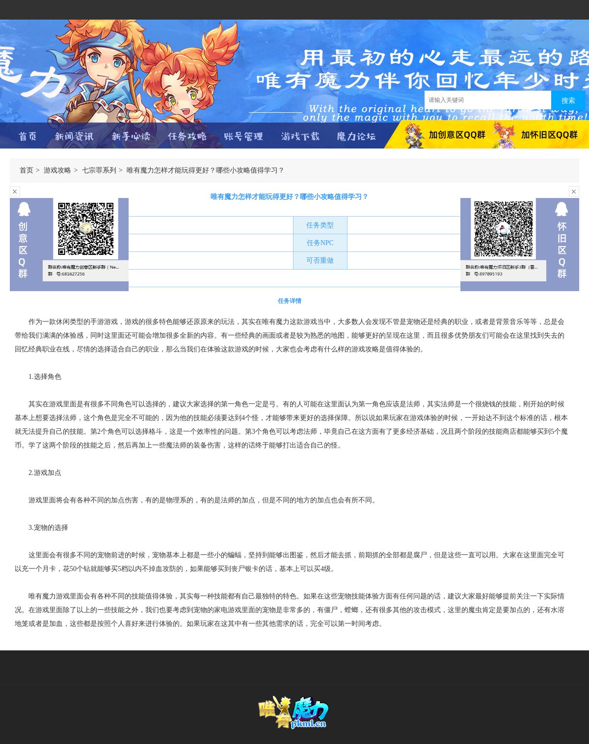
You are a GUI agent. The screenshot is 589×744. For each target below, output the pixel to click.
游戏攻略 (57, 170)
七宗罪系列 (99, 170)
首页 (26, 170)
